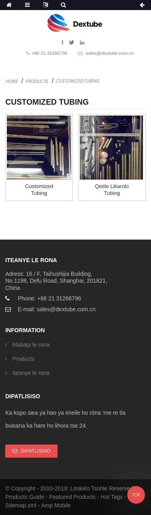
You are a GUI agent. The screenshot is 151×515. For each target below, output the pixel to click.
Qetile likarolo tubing (112, 189)
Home (11, 81)
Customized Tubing (77, 81)
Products (36, 81)
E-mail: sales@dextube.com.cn (56, 309)
